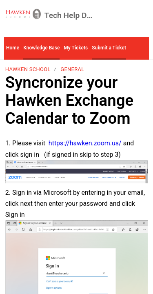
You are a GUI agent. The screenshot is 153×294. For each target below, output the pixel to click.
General (72, 69)
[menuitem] (142, 15)
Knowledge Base (41, 48)
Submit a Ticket (109, 48)
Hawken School (28, 69)
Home (12, 48)
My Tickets (76, 48)
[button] (138, 48)
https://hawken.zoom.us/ (85, 143)
